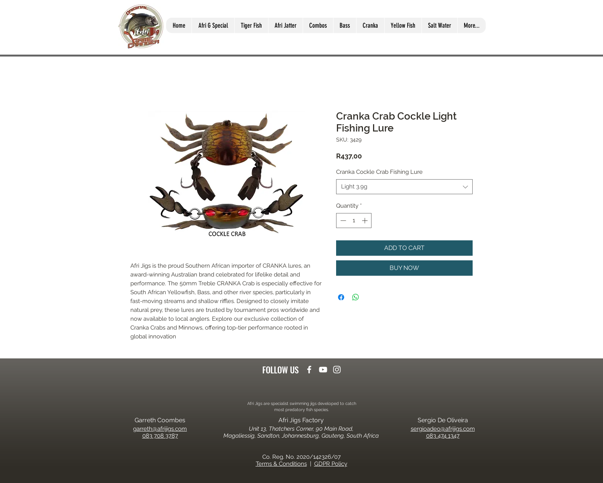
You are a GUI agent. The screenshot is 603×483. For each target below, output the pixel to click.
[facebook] (309, 370)
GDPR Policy (330, 463)
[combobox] (404, 186)
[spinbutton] (354, 220)
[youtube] (323, 370)
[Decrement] (342, 220)
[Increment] (365, 220)
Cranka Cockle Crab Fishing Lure (379, 171)
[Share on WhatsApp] (355, 297)
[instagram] (337, 370)
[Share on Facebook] (341, 297)
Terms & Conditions (281, 463)
